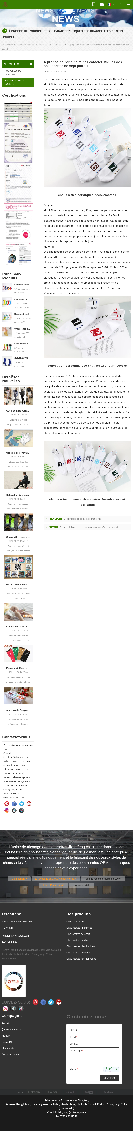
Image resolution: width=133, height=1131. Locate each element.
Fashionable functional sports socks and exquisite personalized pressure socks (22, 343)
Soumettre (109, 1078)
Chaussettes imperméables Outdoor (18, 537)
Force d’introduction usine (18, 584)
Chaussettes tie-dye (77, 940)
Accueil (6, 1023)
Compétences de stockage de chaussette (82, 519)
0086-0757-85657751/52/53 (17, 921)
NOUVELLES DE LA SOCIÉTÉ (50, 45)
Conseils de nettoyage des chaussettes (18, 453)
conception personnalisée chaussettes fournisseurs (87, 365)
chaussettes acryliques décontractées (87, 195)
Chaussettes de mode (78, 952)
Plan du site (8, 1048)
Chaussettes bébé (76, 921)
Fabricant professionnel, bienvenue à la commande (22, 284)
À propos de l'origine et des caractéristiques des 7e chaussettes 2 (18, 710)
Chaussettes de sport (78, 934)
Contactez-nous (10, 1054)
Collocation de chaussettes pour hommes (18, 495)
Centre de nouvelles (25, 45)
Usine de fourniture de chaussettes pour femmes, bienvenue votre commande (22, 314)
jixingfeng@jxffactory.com (15, 935)
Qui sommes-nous (12, 1029)
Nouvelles (7, 1042)
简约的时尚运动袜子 (22, 358)
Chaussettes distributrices (80, 946)
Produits (6, 1035)
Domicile (7, 45)
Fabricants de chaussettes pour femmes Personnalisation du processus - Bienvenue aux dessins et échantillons (22, 299)
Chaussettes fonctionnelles (81, 958)
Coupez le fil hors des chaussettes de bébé (18, 626)
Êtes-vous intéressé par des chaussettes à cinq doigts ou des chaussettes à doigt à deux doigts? (18, 668)
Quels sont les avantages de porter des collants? (18, 411)
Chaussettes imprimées (79, 927)
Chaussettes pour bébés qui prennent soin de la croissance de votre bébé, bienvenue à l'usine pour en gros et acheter (22, 329)
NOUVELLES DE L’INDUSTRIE (13, 73)
